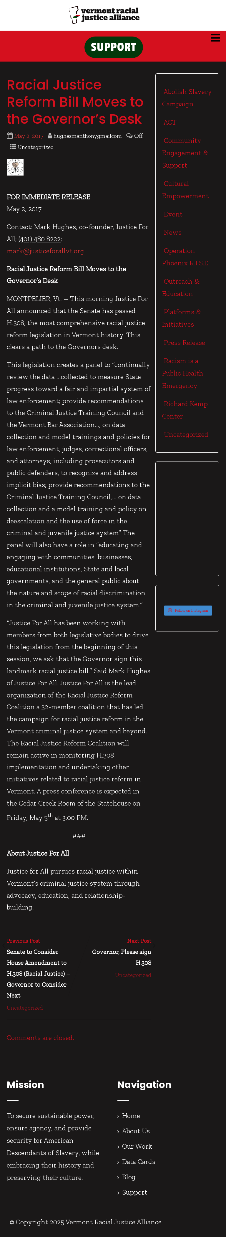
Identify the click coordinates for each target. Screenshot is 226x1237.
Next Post (115, 952)
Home (131, 1115)
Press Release (183, 342)
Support (134, 1192)
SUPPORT (114, 47)
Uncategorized (36, 147)
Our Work (137, 1146)
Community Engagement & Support (185, 152)
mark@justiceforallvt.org (45, 251)
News (172, 232)
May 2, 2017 (28, 136)
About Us (136, 1131)
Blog (129, 1176)
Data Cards (138, 1161)
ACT (169, 122)
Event (172, 214)
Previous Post (43, 969)
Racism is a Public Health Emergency (182, 373)
